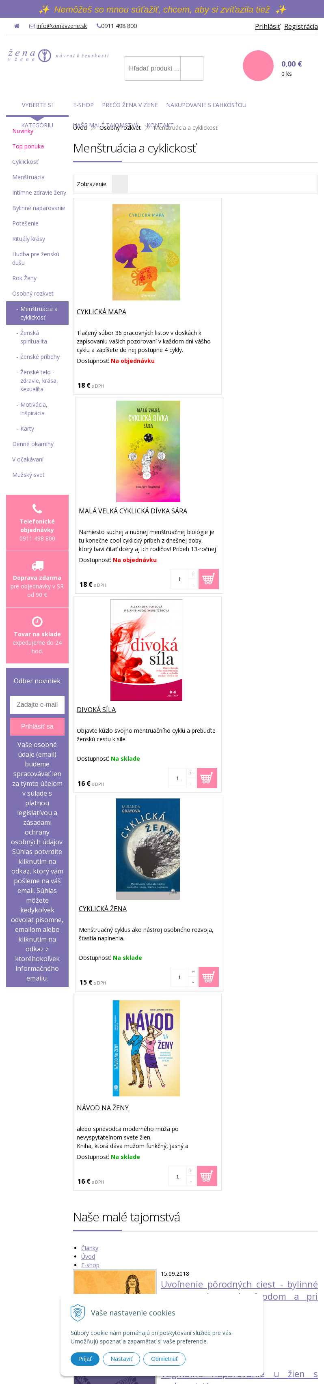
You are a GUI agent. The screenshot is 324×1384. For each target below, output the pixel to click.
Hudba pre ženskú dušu (35, 258)
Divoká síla (97, 511)
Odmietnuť (164, 1359)
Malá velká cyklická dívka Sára (255, 312)
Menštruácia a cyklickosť (39, 313)
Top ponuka (28, 146)
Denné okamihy (33, 444)
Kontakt (160, 125)
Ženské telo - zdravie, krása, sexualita (39, 380)
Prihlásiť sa (37, 726)
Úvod (88, 859)
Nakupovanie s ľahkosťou (206, 105)
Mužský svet (28, 474)
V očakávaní (27, 459)
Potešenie (25, 223)
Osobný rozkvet (33, 293)
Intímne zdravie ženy (39, 192)
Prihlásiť (267, 26)
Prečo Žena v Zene (130, 105)
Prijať (85, 1359)
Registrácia (301, 26)
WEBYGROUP (267, 1368)
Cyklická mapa (102, 312)
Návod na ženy (104, 710)
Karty (27, 428)
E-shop (90, 867)
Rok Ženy (24, 278)
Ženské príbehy (40, 356)
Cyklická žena (225, 511)
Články (89, 850)
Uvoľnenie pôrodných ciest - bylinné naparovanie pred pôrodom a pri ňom (239, 898)
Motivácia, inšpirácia (34, 409)
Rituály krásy (28, 238)
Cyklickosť (25, 161)
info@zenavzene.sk (62, 26)
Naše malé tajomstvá (105, 125)
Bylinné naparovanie (38, 208)
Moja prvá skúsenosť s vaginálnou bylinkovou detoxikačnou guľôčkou (239, 1161)
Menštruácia (28, 177)
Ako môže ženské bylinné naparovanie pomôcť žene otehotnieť (239, 1071)
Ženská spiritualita (33, 337)
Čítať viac (173, 925)
